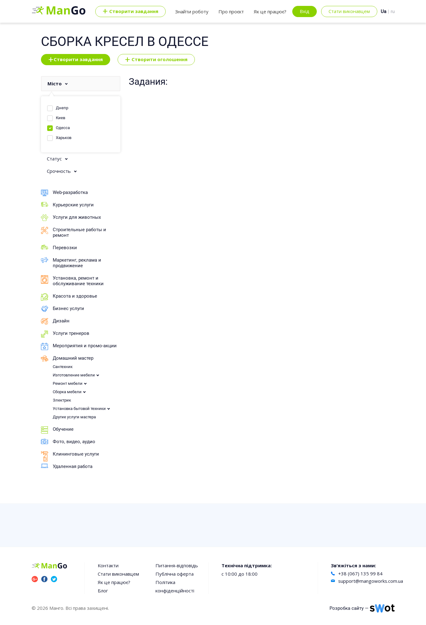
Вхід (304, 11)
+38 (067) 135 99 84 (360, 573)
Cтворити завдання (130, 11)
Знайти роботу (192, 11)
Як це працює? (270, 11)
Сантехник (63, 366)
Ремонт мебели (68, 383)
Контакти (108, 565)
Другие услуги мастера (74, 417)
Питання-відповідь (176, 565)
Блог (103, 590)
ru (393, 11)
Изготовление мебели (74, 375)
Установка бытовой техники (79, 408)
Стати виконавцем (349, 11)
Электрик (62, 400)
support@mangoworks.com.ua (370, 581)
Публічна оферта (174, 574)
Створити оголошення (156, 59)
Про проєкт (231, 11)
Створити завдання (75, 59)
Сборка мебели (67, 391)
